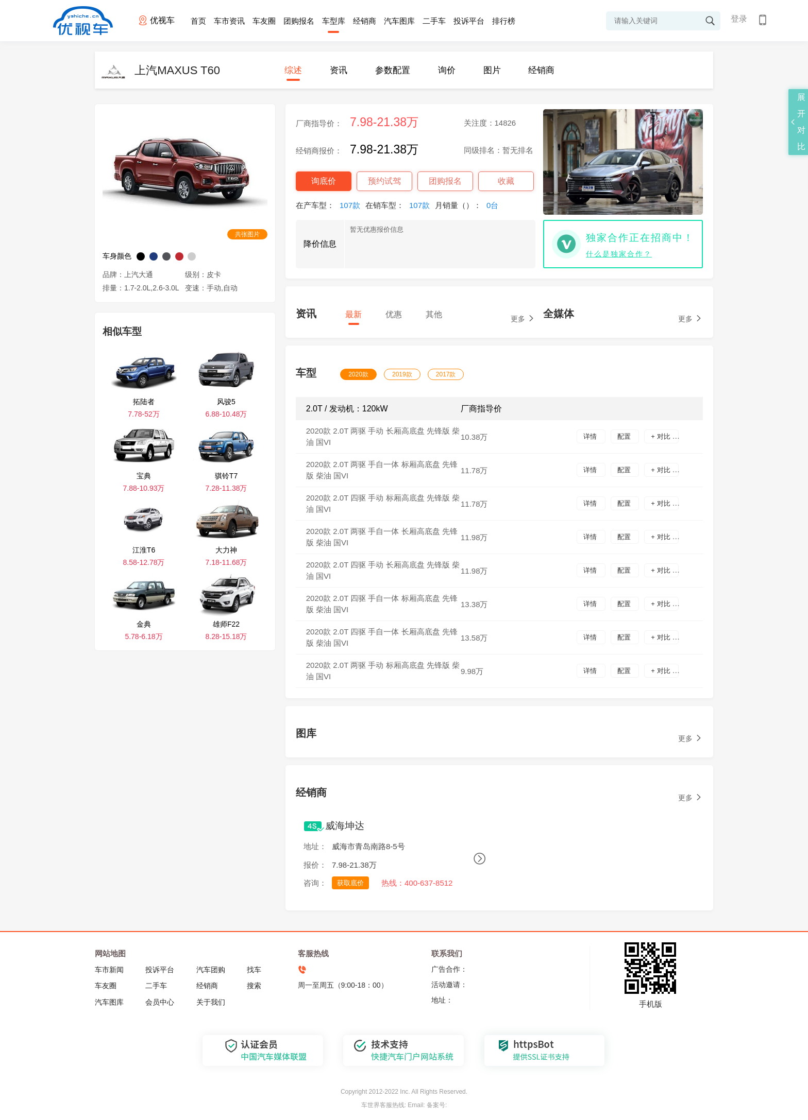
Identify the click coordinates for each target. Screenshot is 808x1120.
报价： (315, 864)
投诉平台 (468, 20)
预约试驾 (384, 181)
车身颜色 (117, 256)
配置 (625, 436)
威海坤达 (344, 825)
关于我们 (210, 1002)
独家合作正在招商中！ (640, 237)
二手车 (434, 20)
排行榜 (503, 20)
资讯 (338, 70)
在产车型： (330, 205)
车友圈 (264, 20)
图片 (492, 70)
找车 (254, 970)
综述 (293, 70)
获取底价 (350, 883)
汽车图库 (399, 20)
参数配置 (392, 70)
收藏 (506, 181)
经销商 (364, 20)
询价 (447, 70)
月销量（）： (469, 205)
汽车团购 (210, 970)
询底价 (323, 181)
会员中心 (159, 1002)
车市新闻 (109, 970)
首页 (198, 20)
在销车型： (400, 205)
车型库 (333, 20)
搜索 (254, 985)
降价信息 (320, 243)
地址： (315, 846)
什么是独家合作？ (619, 254)
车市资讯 (229, 20)
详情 (591, 436)
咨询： (315, 882)
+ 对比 (661, 436)
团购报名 (298, 20)
